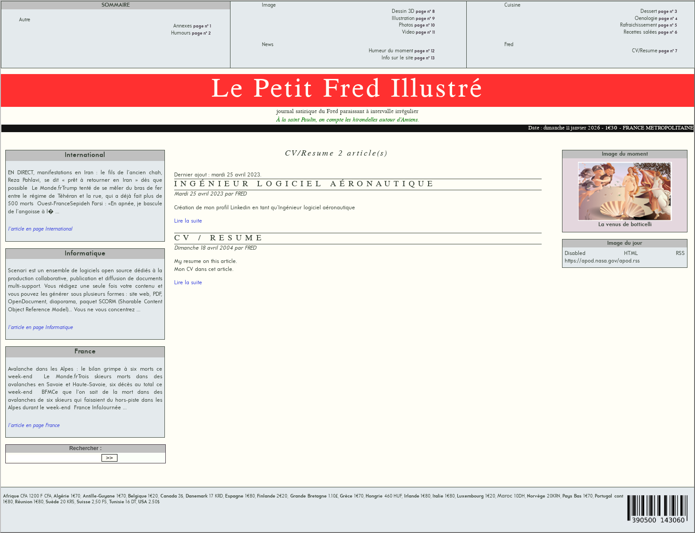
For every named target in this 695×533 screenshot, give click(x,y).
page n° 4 (667, 18)
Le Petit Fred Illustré (347, 90)
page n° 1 (201, 26)
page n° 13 (424, 58)
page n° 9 (424, 18)
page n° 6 (667, 32)
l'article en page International (40, 229)
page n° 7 (667, 51)
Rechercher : (85, 448)
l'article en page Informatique (40, 327)
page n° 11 (424, 32)
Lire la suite (188, 221)
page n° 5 (667, 25)
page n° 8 (424, 11)
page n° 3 (667, 11)
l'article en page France (33, 425)
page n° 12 (424, 51)
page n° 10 (424, 25)
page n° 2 (201, 33)
